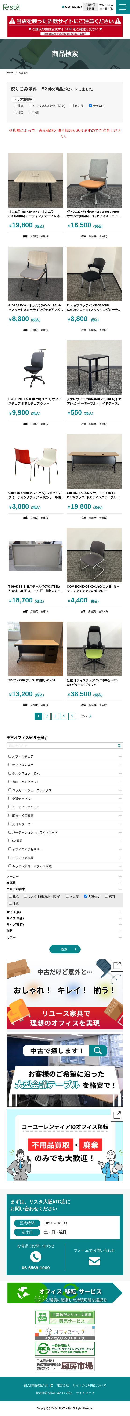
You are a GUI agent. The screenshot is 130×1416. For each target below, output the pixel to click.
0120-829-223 (55, 6)
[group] (65, 26)
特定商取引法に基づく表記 (54, 1393)
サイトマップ (85, 1393)
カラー (64, 937)
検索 (64, 949)
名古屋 (72, 896)
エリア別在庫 (64, 889)
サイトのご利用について (89, 1385)
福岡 (110, 896)
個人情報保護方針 (38, 1385)
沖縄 (14, 903)
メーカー (64, 876)
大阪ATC (92, 896)
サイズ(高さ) (64, 918)
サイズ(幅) (64, 912)
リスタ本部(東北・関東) (42, 896)
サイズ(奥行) (64, 924)
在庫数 (64, 883)
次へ (84, 716)
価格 (64, 931)
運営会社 (63, 1385)
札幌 (14, 896)
